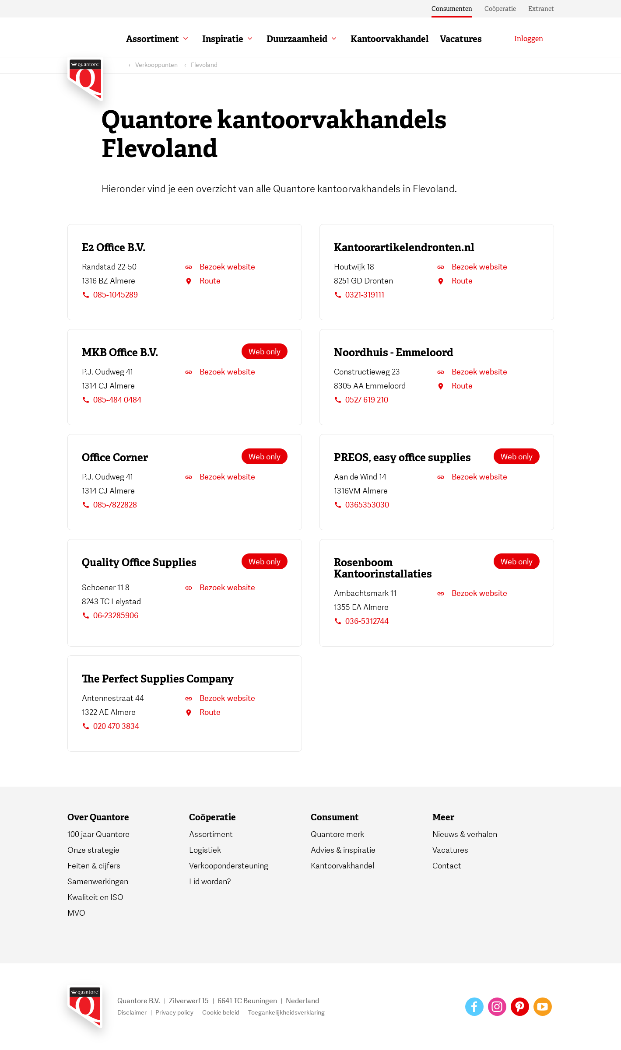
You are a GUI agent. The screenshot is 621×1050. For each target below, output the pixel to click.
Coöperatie (500, 9)
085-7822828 (109, 505)
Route (203, 281)
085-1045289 (110, 295)
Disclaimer (132, 1012)
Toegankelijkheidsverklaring (286, 1012)
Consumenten (452, 9)
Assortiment (152, 39)
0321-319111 (359, 295)
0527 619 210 (361, 400)
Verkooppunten (156, 65)
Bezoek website (220, 267)
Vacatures (461, 39)
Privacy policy (174, 1012)
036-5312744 (361, 621)
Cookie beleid (220, 1012)
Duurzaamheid (297, 39)
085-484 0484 (111, 400)
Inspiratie (222, 39)
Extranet (541, 9)
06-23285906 (110, 615)
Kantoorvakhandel (389, 39)
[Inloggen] (528, 39)
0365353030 (361, 505)
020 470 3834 (110, 726)
